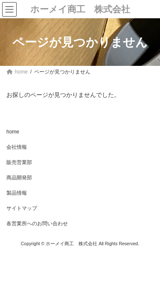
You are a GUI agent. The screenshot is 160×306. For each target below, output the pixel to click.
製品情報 (16, 193)
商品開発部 (19, 178)
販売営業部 (19, 162)
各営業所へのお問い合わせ (37, 224)
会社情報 (16, 147)
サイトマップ (21, 208)
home (12, 132)
